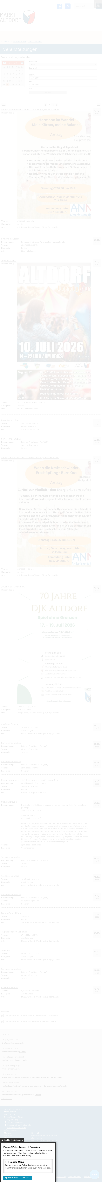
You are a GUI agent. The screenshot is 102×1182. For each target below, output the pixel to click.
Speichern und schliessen (17, 1177)
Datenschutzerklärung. (21, 1155)
